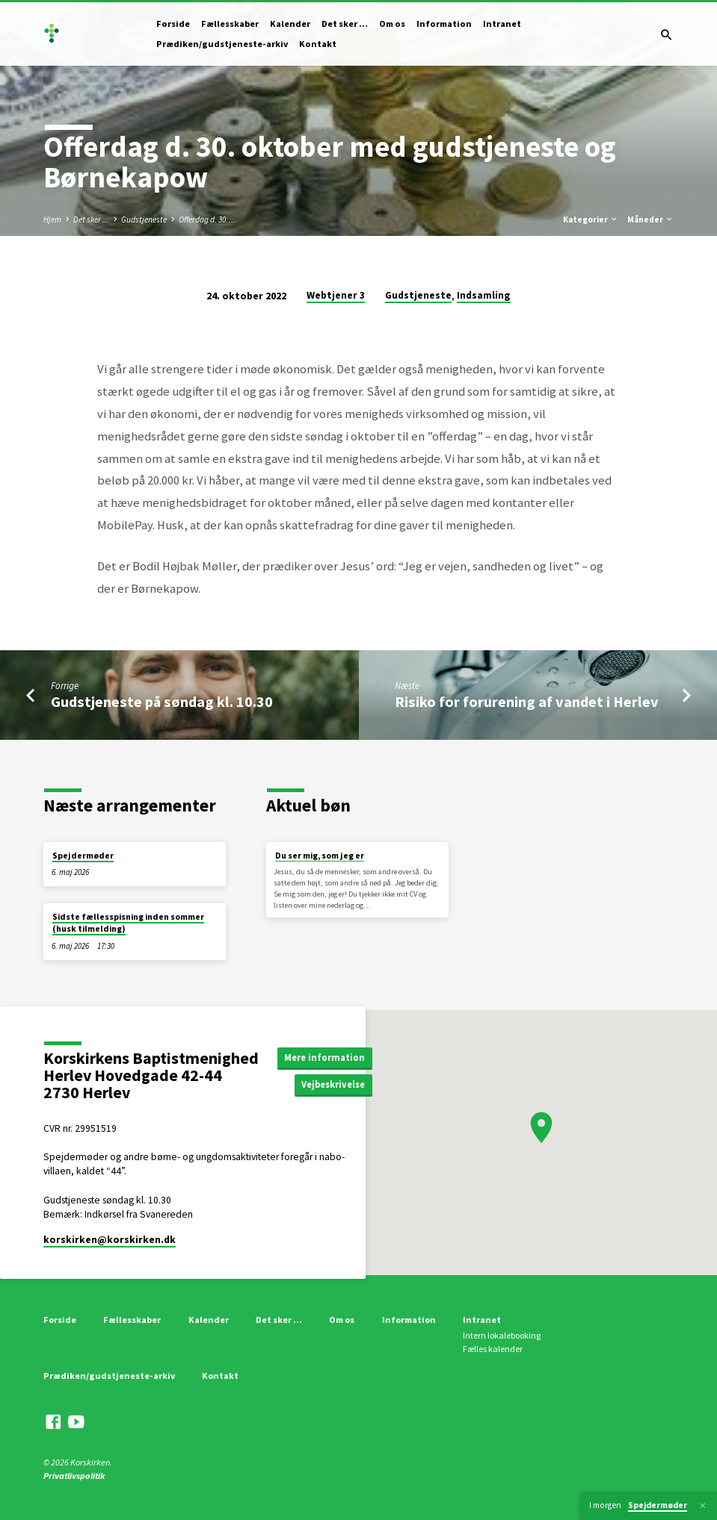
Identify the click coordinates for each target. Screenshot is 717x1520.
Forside (173, 23)
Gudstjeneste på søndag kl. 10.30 (162, 701)
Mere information (324, 1057)
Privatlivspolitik (74, 1475)
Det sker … (344, 23)
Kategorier (590, 219)
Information (444, 23)
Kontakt (317, 43)
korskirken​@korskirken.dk (109, 1239)
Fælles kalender (493, 1348)
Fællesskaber (230, 23)
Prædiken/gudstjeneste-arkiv (222, 43)
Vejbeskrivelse (333, 1084)
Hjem (52, 219)
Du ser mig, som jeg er (319, 855)
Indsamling (484, 295)
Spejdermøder (83, 855)
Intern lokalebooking (502, 1335)
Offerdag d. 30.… (207, 219)
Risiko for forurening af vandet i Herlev (527, 701)
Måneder (650, 219)
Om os (392, 23)
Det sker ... (91, 219)
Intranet (502, 23)
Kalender (290, 23)
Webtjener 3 (336, 295)
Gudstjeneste (144, 219)
